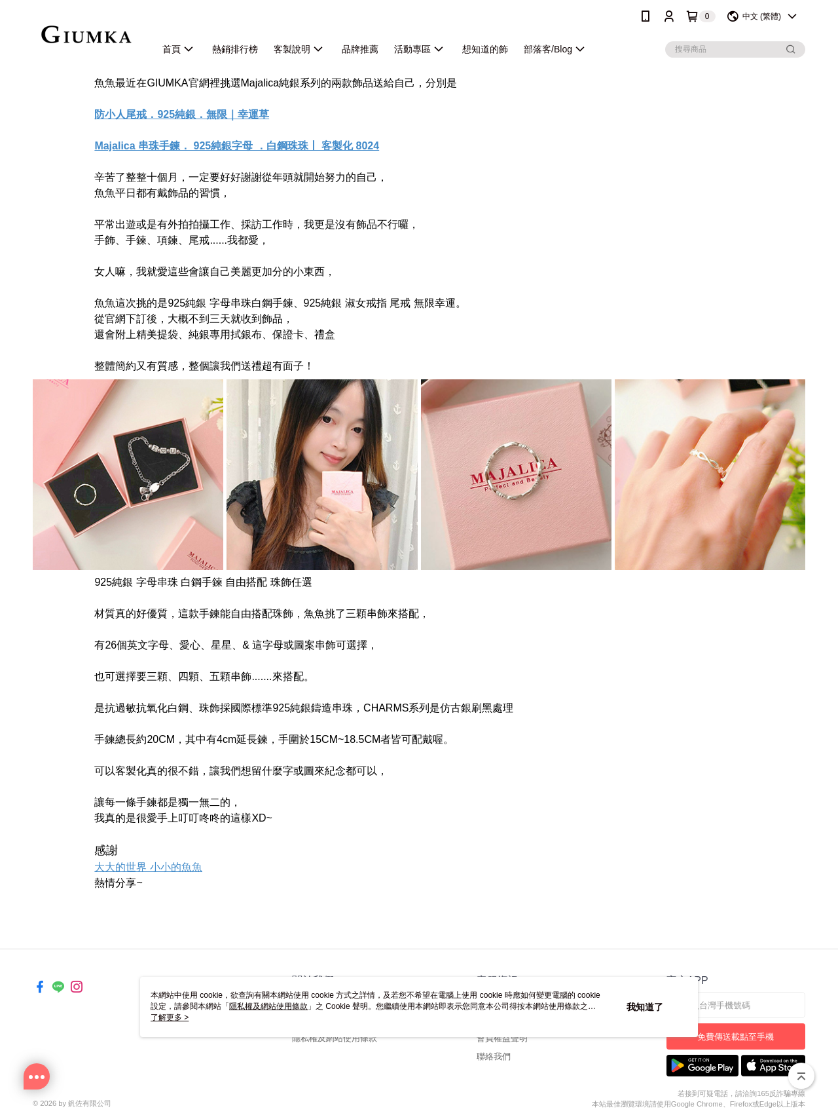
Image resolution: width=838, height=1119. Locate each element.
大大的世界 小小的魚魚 (148, 867)
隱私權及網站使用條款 (334, 1038)
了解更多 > (170, 1017)
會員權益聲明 (502, 1038)
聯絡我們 (494, 1056)
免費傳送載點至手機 (735, 1037)
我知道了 (645, 1007)
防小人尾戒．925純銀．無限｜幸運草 (181, 114)
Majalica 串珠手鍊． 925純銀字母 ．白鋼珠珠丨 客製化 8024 (236, 145)
